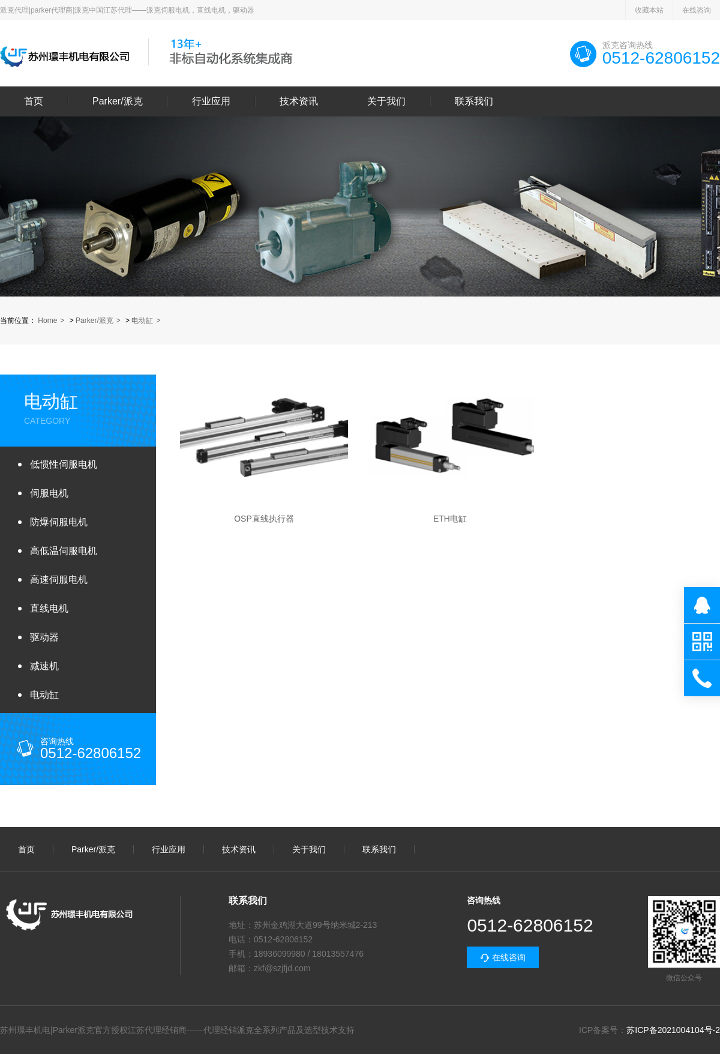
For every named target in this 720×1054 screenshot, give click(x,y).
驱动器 (44, 637)
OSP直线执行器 (264, 518)
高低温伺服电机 (63, 551)
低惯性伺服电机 (63, 464)
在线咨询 (696, 10)
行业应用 (211, 101)
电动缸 (142, 320)
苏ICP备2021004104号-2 (673, 1030)
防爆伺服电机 (59, 522)
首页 (33, 101)
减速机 (44, 666)
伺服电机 (49, 493)
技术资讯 (299, 101)
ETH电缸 (450, 518)
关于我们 (386, 101)
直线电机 (49, 608)
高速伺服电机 (59, 579)
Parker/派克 (117, 101)
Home (47, 320)
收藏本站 (649, 10)
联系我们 (474, 101)
